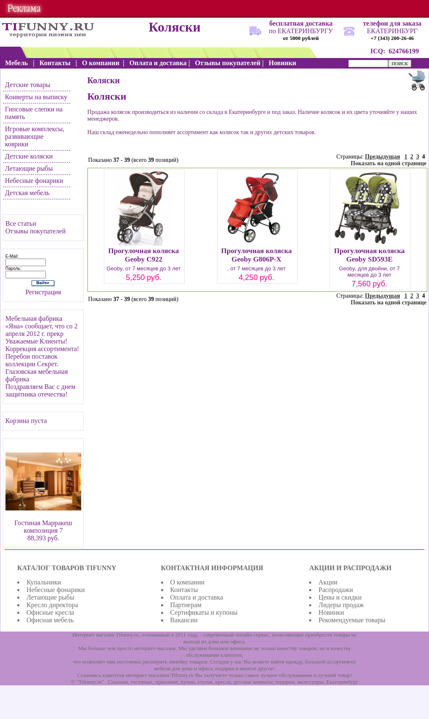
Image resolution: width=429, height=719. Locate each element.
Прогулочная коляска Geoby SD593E (369, 255)
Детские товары (27, 84)
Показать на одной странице (388, 163)
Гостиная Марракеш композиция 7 (43, 526)
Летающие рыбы (29, 168)
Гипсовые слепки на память (34, 113)
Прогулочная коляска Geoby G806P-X (256, 255)
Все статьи (20, 223)
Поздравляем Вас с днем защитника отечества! (40, 390)
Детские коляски (29, 156)
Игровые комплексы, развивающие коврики (34, 136)
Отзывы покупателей (35, 231)
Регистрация (43, 292)
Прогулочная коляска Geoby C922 (143, 255)
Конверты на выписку (36, 96)
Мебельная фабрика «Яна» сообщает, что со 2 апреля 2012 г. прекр (41, 326)
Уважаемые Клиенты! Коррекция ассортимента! (42, 345)
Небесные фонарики (34, 180)
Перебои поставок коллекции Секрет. (31, 360)
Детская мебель (27, 192)
